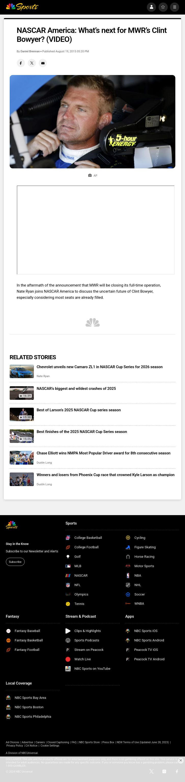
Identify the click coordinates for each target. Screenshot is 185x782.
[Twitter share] (32, 63)
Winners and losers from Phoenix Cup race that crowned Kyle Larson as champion (106, 475)
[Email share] (43, 63)
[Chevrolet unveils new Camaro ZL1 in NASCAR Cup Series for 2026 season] (22, 371)
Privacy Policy (14, 745)
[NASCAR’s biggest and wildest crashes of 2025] (22, 393)
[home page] (22, 7)
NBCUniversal (29, 753)
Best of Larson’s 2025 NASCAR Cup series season (79, 410)
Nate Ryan (43, 376)
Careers (40, 742)
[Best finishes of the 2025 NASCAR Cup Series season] (22, 436)
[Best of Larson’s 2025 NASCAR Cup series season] (22, 414)
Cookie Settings (50, 745)
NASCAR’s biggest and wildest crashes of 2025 (76, 388)
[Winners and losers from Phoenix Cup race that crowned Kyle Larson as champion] (22, 479)
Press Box (108, 742)
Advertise (27, 742)
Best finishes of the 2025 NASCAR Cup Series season (82, 431)
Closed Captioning (58, 742)
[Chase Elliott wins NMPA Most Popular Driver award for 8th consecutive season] (22, 457)
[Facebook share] (21, 63)
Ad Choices (12, 742)
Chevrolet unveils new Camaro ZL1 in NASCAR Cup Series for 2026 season (100, 367)
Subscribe (15, 562)
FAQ (74, 742)
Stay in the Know (17, 544)
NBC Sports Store (89, 742)
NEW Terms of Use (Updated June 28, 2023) (143, 742)
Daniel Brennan (30, 51)
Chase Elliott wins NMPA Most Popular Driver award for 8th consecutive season (103, 453)
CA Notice (31, 745)
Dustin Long (44, 462)
